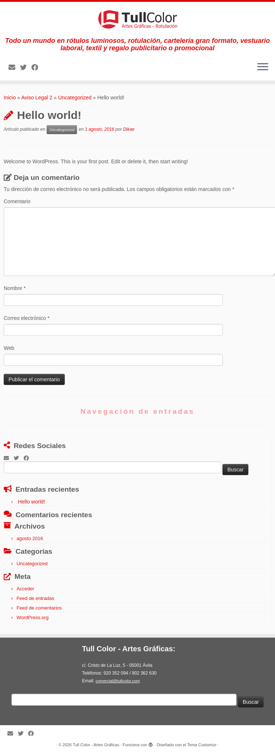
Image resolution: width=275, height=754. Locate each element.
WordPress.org (32, 617)
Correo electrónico (27, 318)
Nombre (15, 288)
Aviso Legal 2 (37, 97)
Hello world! (31, 502)
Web (9, 348)
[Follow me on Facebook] (37, 67)
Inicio (10, 97)
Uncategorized (74, 97)
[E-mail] (14, 67)
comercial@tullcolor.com (117, 681)
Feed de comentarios (39, 608)
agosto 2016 (30, 538)
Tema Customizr (202, 745)
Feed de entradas (35, 598)
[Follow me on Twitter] (25, 67)
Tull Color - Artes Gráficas (96, 745)
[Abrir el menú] (262, 67)
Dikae (129, 129)
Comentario (17, 201)
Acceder (25, 588)
